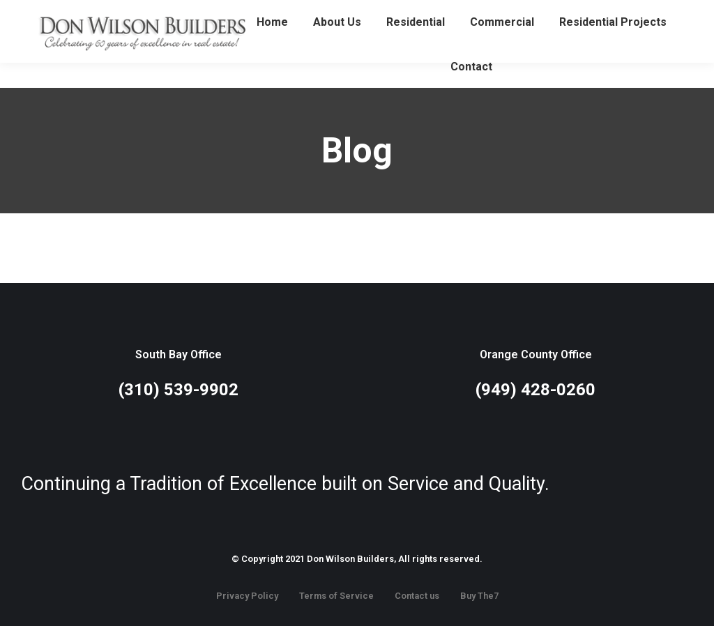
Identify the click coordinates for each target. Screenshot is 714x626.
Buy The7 (479, 595)
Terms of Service (336, 595)
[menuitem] (272, 47)
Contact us (417, 595)
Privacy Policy (247, 595)
